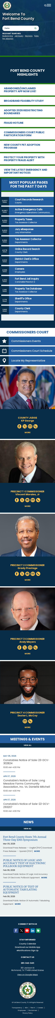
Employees (22, 1010)
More (27, 432)
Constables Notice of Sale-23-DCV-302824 (26, 762)
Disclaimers (32, 1010)
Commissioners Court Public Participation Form (24, 134)
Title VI (32, 1008)
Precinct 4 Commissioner (27, 712)
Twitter (25, 426)
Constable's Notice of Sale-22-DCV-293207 (26, 805)
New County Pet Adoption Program (22, 146)
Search (45, 5)
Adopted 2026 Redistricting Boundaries (23, 112)
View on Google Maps (27, 974)
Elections (29, 36)
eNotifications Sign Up (27, 950)
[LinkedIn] (33, 932)
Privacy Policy (28, 1013)
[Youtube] (27, 932)
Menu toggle (49, 5)
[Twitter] (22, 932)
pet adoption (7, 39)
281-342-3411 (27, 963)
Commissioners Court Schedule (31, 351)
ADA (26, 1008)
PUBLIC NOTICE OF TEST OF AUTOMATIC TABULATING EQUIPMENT (20, 889)
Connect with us (27, 924)
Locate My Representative (28, 360)
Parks (36, 36)
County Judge (27, 417)
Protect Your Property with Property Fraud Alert (24, 159)
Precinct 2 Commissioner (27, 565)
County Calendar (27, 943)
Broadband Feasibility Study (24, 101)
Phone (35, 426)
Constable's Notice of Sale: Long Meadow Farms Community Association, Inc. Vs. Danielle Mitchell (26, 783)
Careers (40, 1008)
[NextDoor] (39, 932)
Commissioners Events (26, 341)
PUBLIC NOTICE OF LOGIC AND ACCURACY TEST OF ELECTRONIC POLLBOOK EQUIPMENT (24, 863)
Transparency (17, 1008)
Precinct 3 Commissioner (27, 638)
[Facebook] (16, 932)
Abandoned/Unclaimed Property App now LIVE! (20, 90)
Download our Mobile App (27, 947)
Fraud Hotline (13, 123)
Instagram (27, 500)
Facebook (19, 426)
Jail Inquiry (19, 36)
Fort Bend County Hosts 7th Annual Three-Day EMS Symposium (24, 838)
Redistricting (7, 36)
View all (27, 745)
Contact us (27, 957)
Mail (30, 426)
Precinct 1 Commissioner (27, 491)
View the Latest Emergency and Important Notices (25, 171)
